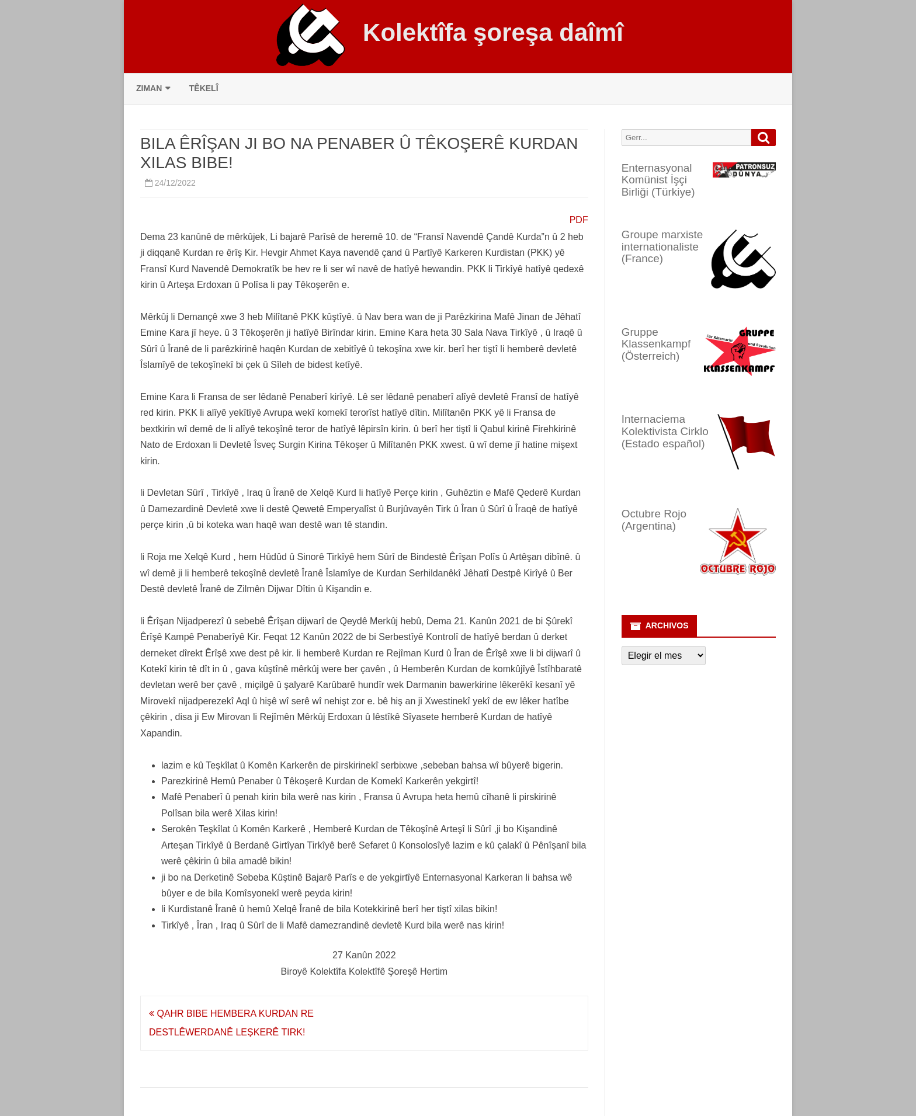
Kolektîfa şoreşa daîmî (493, 32)
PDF (579, 220)
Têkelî (203, 88)
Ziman (149, 88)
